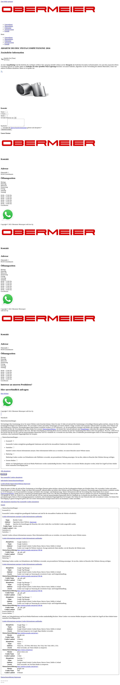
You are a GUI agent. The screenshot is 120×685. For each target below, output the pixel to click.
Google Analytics (22, 545)
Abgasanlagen (8, 26)
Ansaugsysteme (9, 29)
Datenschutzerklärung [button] (17, 485)
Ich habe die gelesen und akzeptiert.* (22, 129)
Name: (3, 112)
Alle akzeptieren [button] (6, 472)
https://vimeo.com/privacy (25, 651)
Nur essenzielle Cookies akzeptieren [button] (11, 479)
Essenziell (10, 442)
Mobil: (3, 116)
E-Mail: (3, 114)
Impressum (4, 224)
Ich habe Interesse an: (7, 118)
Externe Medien (12, 462)
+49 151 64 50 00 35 (7, 164)
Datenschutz (12, 224)
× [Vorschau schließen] (1, 414)
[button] (60, 34)
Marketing (10, 455)
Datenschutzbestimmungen (19, 129)
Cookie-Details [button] (5, 485)
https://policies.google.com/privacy (27, 634)
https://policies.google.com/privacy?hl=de (29, 551)
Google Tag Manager (23, 571)
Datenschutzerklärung (49, 430)
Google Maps (21, 628)
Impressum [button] (27, 485)
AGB (19, 224)
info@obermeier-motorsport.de (10, 166)
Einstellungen (85, 430)
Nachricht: (4, 127)
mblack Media (38, 226)
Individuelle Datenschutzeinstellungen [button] (12, 482)
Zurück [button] (3, 506)
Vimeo (19, 645)
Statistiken (10, 449)
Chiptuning (7, 28)
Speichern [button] (4, 475)
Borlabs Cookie (17, 521)
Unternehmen (8, 24)
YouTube (20, 662)
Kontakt (6, 31)
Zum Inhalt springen (7, 1)
